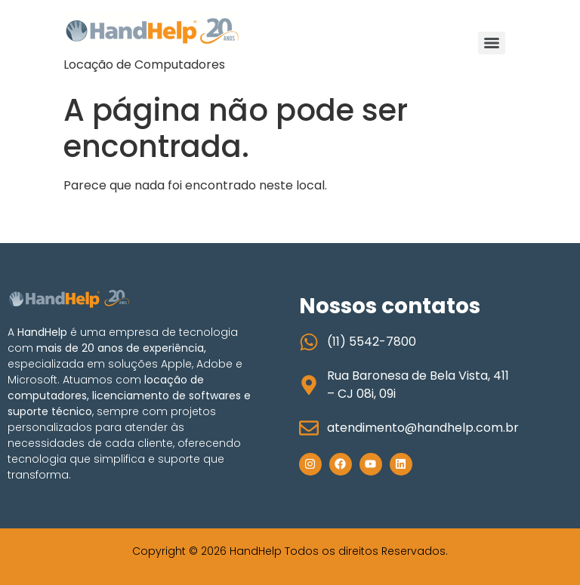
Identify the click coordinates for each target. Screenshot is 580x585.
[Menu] (491, 43)
